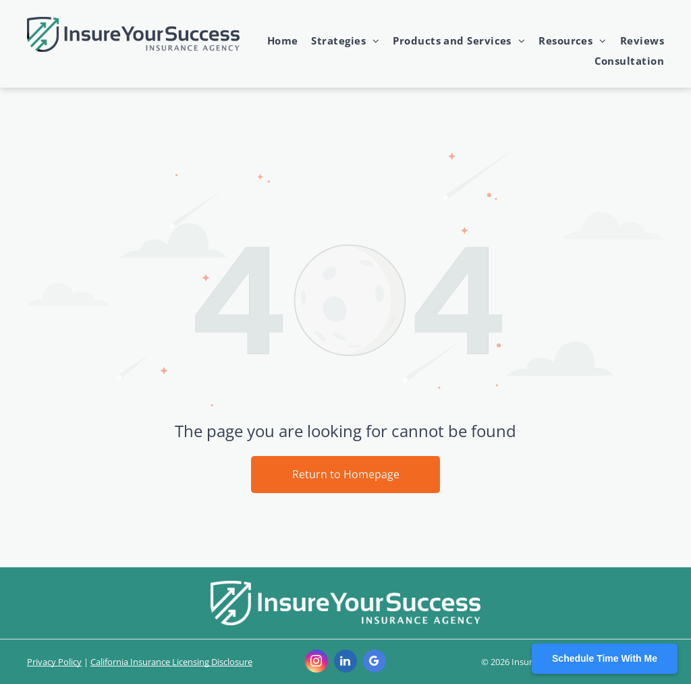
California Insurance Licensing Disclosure (171, 662)
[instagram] (316, 663)
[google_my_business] (374, 663)
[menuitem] (276, 40)
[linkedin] (345, 663)
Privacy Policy (54, 662)
